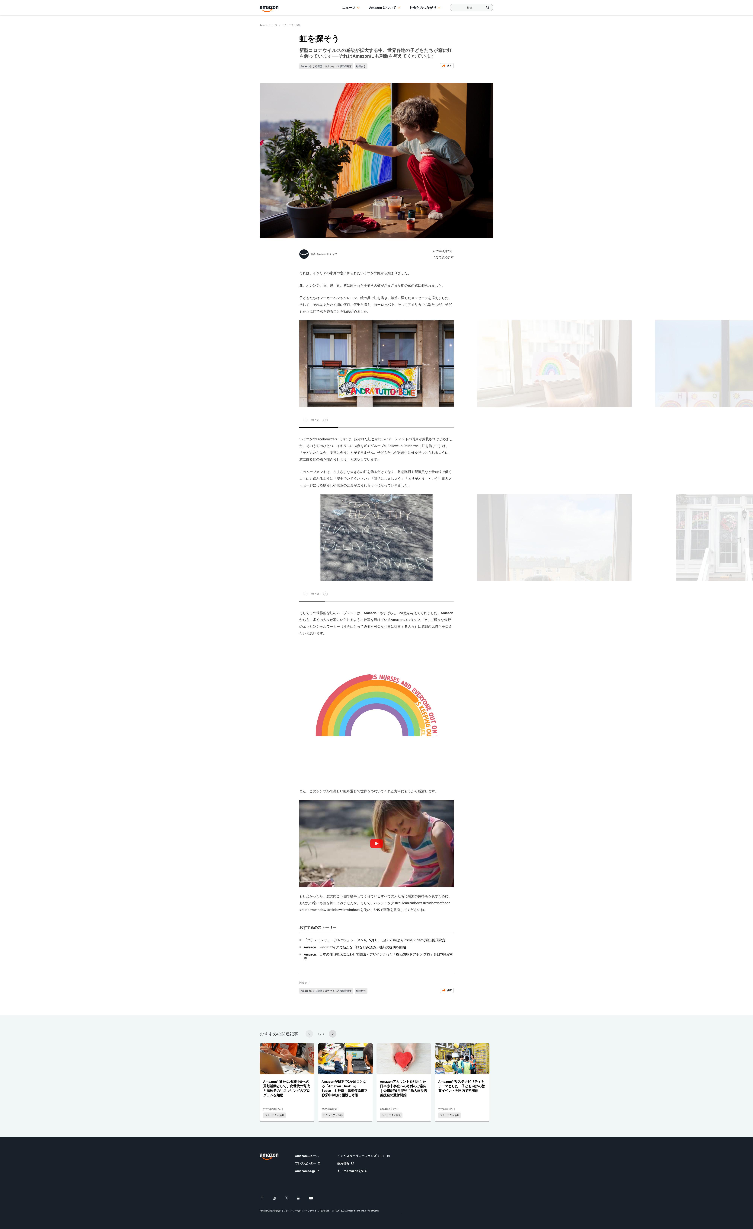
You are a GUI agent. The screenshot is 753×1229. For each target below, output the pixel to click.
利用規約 (276, 1210)
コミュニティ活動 (291, 25)
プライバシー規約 (292, 1210)
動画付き (361, 66)
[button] (358, 8)
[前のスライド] (305, 420)
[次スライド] (325, 420)
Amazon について (382, 7)
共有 (447, 65)
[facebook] (264, 1198)
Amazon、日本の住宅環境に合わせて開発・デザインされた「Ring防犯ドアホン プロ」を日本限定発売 (378, 956)
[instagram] (276, 1198)
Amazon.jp (265, 1210)
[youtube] (313, 1198)
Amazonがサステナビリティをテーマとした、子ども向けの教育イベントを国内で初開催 (461, 1086)
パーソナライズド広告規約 (316, 1210)
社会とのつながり (423, 7)
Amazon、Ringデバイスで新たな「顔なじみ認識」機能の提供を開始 (355, 947)
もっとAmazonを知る (352, 1171)
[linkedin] (301, 1198)
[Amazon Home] (269, 9)
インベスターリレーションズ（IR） (363, 1156)
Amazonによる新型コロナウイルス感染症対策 (326, 66)
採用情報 (345, 1163)
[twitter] (288, 1198)
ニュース (349, 7)
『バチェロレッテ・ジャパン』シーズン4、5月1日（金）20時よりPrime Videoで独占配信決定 (374, 940)
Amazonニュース (268, 25)
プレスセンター (308, 1163)
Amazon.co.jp (307, 1171)
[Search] (469, 8)
